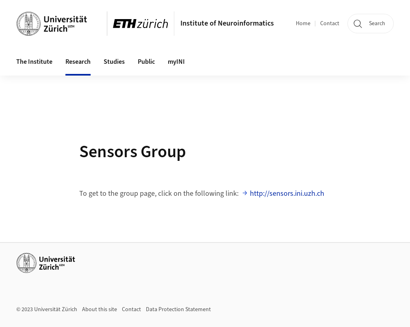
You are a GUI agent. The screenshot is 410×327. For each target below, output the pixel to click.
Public (146, 61)
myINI (176, 61)
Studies (114, 61)
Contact (329, 23)
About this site (99, 309)
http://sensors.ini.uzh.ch (287, 193)
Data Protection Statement (178, 309)
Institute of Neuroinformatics (227, 23)
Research (78, 61)
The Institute (34, 61)
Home (303, 23)
